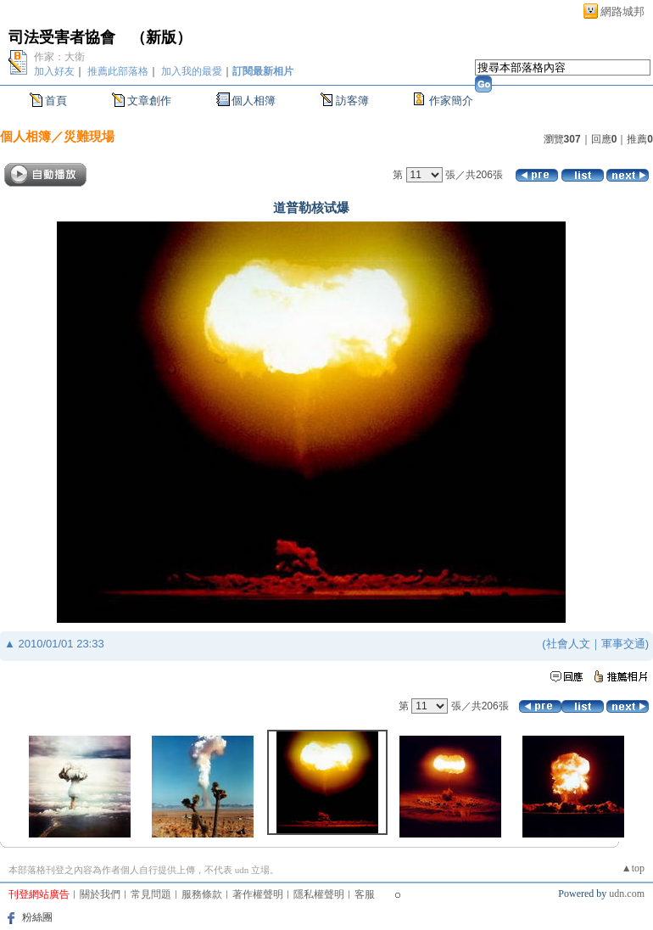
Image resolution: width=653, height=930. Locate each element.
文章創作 (149, 100)
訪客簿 (352, 100)
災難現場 (89, 136)
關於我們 (100, 894)
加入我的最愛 (191, 71)
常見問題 (151, 894)
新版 (161, 37)
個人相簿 (254, 100)
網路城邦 (622, 11)
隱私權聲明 (318, 894)
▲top (633, 868)
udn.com (627, 893)
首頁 (56, 100)
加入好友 (54, 71)
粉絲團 (37, 917)
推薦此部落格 (117, 71)
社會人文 (568, 643)
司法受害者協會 (61, 37)
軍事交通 (623, 643)
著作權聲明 (257, 894)
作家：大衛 (59, 57)
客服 (364, 894)
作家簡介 (451, 100)
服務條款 (201, 894)
